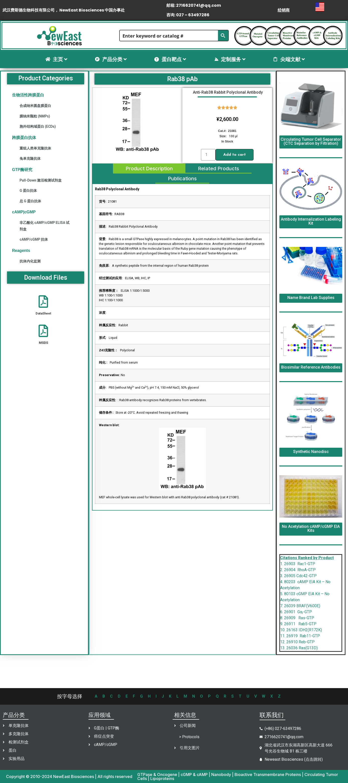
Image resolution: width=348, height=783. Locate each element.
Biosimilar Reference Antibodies (310, 367)
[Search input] (169, 35)
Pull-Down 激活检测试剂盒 (41, 180)
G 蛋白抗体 (28, 191)
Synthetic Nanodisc (311, 451)
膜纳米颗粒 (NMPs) (35, 116)
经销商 (284, 10)
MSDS (43, 343)
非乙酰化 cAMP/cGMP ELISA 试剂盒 (44, 226)
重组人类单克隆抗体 (35, 148)
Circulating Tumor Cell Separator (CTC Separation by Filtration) (311, 141)
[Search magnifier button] (223, 35)
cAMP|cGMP (24, 212)
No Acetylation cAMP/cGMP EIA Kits (311, 528)
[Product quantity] (208, 155)
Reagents (21, 250)
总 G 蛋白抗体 (30, 201)
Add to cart (234, 155)
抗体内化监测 (30, 261)
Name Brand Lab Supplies (310, 297)
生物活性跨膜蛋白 (28, 95)
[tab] (149, 169)
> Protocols (189, 736)
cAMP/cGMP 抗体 (34, 239)
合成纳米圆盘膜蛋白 (35, 106)
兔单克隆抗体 (30, 158)
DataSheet (43, 313)
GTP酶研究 (22, 170)
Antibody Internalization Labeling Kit (311, 221)
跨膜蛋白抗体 (24, 137)
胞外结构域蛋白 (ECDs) (38, 126)
